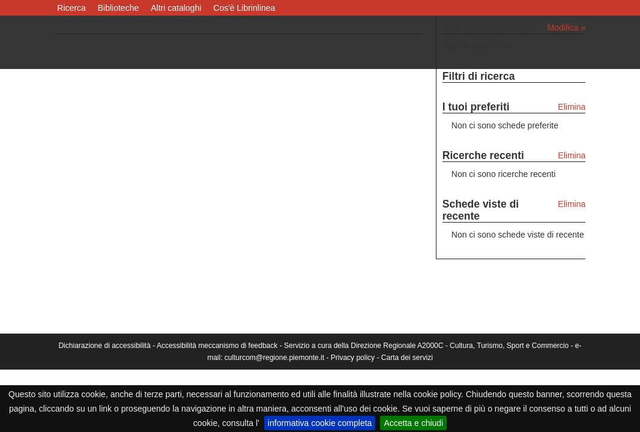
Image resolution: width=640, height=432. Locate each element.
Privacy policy (353, 357)
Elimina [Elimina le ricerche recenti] (571, 155)
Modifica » (566, 27)
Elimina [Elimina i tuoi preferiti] (571, 107)
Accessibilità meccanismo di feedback (217, 345)
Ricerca (71, 8)
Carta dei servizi (407, 357)
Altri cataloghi (176, 8)
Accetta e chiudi (413, 423)
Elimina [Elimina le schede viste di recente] (571, 204)
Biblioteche (118, 8)
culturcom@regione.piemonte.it (274, 357)
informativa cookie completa (320, 423)
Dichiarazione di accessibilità (104, 345)
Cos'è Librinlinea (244, 8)
